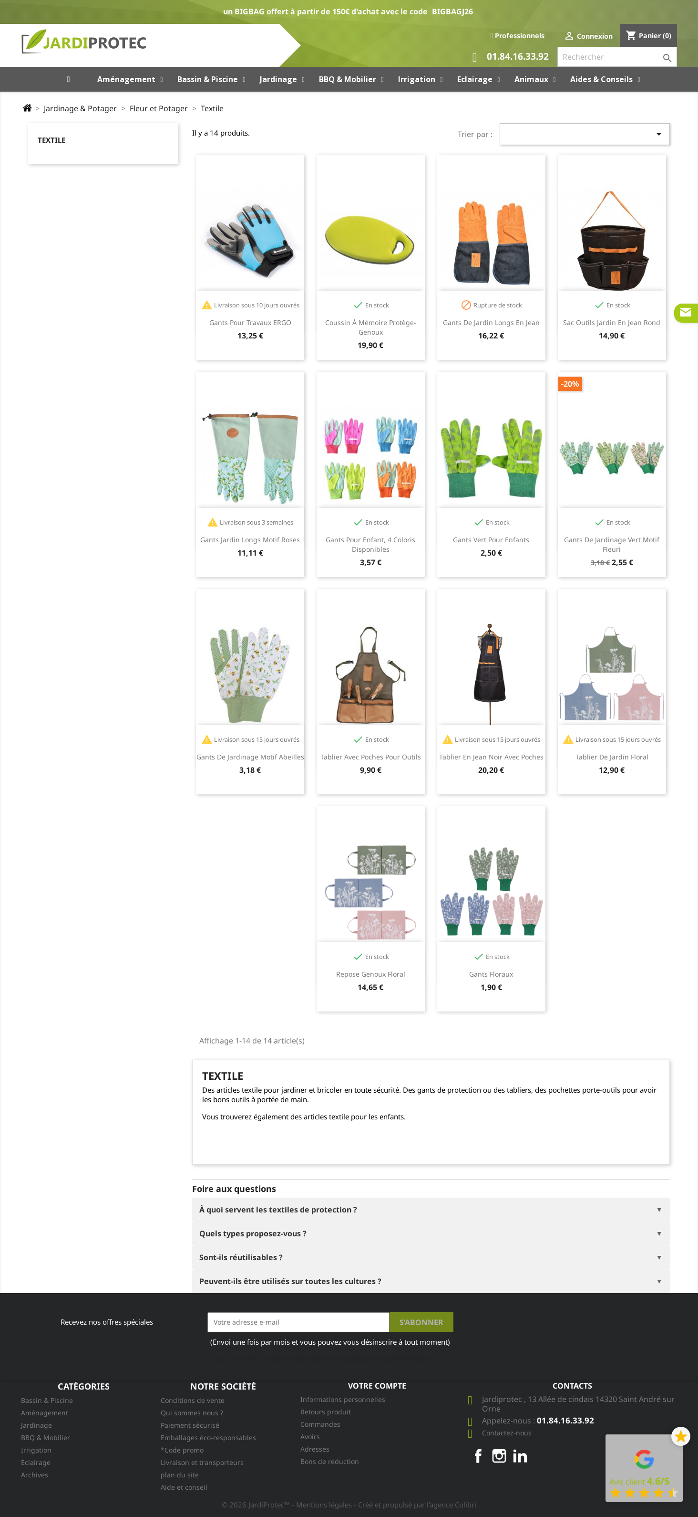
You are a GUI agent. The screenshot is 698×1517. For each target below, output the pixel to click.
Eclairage (36, 1462)
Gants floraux (491, 974)
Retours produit (325, 1411)
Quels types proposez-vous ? (253, 1233)
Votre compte (377, 1385)
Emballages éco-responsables (208, 1437)
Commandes (320, 1424)
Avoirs (310, 1436)
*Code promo (182, 1449)
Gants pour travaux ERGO (250, 322)
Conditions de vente (193, 1400)
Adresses (314, 1449)
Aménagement (44, 1412)
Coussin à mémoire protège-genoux (370, 327)
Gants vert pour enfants (491, 539)
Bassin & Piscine (47, 1400)
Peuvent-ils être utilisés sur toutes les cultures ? (290, 1281)
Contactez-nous (507, 1432)
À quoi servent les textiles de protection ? (278, 1209)
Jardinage (36, 1425)
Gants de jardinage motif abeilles (250, 756)
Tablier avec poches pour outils (370, 756)
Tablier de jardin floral (611, 756)
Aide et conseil (184, 1487)
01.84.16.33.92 (510, 57)
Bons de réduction (329, 1461)
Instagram (499, 1455)
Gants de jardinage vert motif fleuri (611, 544)
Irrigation (36, 1449)
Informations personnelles (342, 1399)
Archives (34, 1474)
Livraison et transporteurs (202, 1462)
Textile (51, 140)
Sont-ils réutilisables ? (241, 1257)
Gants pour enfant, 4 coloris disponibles (370, 544)
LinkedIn (520, 1455)
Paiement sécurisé (190, 1425)
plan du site (180, 1474)
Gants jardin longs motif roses (250, 539)
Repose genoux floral (370, 974)
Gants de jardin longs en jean (491, 322)
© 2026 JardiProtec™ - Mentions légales (288, 1504)
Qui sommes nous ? (192, 1412)
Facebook (478, 1455)
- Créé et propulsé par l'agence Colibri (415, 1504)
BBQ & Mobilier (45, 1437)
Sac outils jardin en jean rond (611, 322)
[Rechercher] (617, 57)
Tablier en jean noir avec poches (491, 756)
